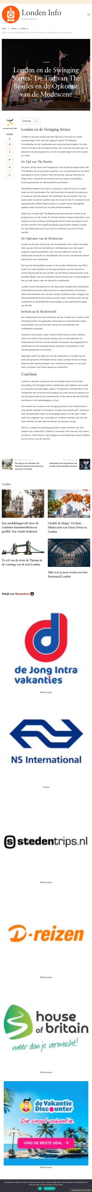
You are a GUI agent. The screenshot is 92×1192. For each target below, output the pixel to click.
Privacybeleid (49, 1188)
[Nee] (89, 1185)
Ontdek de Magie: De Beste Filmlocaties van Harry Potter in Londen (68, 528)
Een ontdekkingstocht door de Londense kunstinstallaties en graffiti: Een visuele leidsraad (21, 528)
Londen (46, 62)
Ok (40, 1188)
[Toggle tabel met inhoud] (34, 121)
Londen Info (41, 13)
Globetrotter (10, 123)
